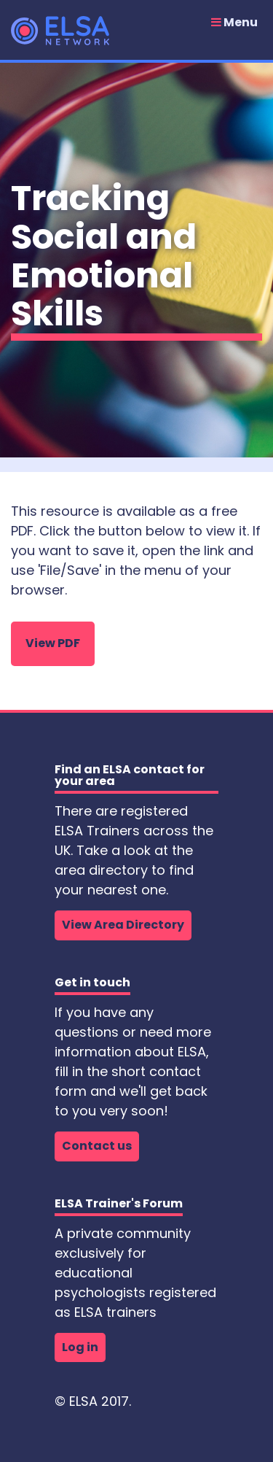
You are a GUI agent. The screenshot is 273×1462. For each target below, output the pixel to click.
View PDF (52, 643)
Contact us (97, 1145)
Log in (80, 1347)
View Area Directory (123, 924)
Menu (234, 23)
